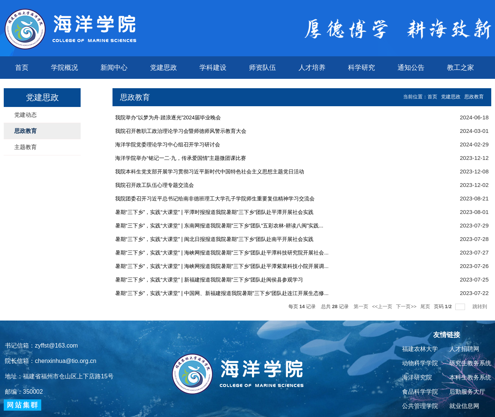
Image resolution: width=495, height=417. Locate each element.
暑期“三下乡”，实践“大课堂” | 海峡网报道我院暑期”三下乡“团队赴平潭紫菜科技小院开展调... (221, 266)
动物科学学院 (420, 363)
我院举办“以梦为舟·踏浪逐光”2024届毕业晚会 (168, 117)
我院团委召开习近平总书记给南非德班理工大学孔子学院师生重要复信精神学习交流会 (215, 199)
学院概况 (64, 67)
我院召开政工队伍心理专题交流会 (154, 185)
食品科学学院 (420, 391)
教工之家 (460, 67)
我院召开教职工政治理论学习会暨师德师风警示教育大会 (180, 131)
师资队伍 (262, 67)
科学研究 (361, 67)
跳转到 (480, 306)
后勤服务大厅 (467, 391)
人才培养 (312, 67)
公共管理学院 (420, 406)
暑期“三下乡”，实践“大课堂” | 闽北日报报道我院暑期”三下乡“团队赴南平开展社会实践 (214, 239)
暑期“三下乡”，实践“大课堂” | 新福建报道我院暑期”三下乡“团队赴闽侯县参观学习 (209, 280)
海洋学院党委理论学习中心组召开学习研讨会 (167, 145)
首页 (21, 67)
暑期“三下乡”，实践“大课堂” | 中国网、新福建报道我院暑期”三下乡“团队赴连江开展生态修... (221, 293)
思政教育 (474, 96)
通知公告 (411, 67)
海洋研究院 (417, 377)
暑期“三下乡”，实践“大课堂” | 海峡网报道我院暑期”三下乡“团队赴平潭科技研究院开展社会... (221, 253)
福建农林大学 (420, 349)
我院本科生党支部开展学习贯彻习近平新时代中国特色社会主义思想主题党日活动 (209, 172)
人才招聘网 (464, 349)
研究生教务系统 (470, 363)
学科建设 (213, 67)
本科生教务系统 (470, 377)
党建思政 (163, 67)
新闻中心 (114, 67)
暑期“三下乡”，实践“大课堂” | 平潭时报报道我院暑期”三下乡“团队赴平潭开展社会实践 (214, 212)
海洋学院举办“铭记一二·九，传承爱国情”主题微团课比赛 (180, 158)
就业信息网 (464, 406)
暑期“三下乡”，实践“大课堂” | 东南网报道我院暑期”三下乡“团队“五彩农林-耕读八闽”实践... (219, 226)
